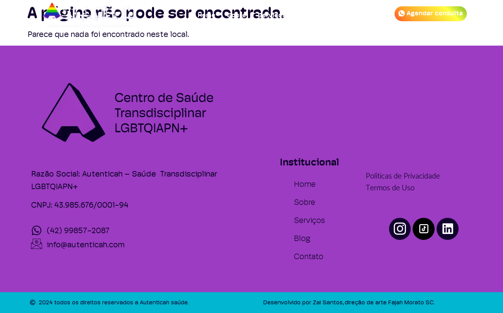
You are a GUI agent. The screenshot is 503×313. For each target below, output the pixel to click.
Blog (304, 15)
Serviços (272, 15)
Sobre (236, 15)
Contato (336, 15)
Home (206, 15)
